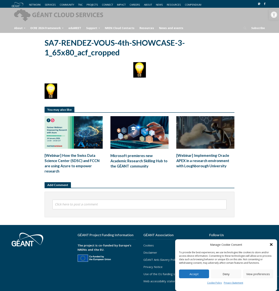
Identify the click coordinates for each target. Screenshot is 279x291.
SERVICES (50, 4)
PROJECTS (92, 4)
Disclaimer (150, 252)
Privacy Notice (153, 267)
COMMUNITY (67, 4)
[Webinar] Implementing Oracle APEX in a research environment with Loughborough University (202, 160)
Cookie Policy (214, 282)
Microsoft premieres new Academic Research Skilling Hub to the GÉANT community (138, 160)
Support (91, 28)
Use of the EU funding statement (165, 274)
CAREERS (135, 4)
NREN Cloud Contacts (119, 28)
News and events (171, 28)
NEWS (159, 4)
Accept (194, 274)
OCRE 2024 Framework (45, 28)
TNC (80, 4)
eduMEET (74, 28)
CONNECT (107, 4)
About (18, 28)
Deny (226, 274)
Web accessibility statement (162, 281)
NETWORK (35, 4)
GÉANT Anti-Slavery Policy (160, 260)
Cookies (148, 245)
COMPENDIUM (193, 4)
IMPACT (121, 4)
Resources (147, 28)
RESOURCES (174, 4)
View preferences (258, 274)
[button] (274, 15)
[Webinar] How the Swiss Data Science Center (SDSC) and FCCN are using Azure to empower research (72, 163)
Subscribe (258, 28)
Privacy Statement (233, 282)
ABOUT (148, 4)
